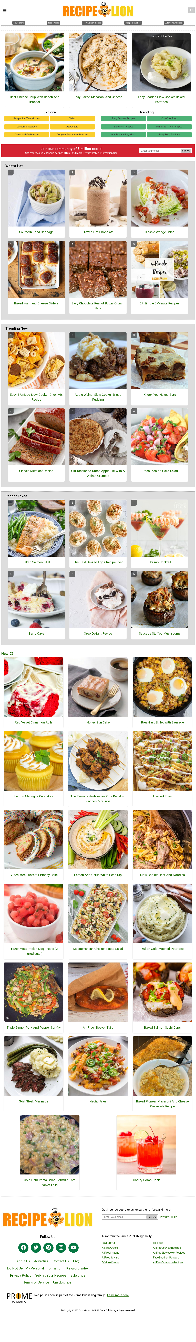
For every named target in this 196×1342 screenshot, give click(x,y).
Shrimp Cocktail (160, 562)
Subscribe (77, 1275)
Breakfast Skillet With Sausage (162, 722)
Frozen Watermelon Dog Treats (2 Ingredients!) (33, 951)
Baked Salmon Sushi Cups (162, 1027)
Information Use (108, 153)
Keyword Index (77, 1268)
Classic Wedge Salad (159, 232)
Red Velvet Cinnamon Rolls (34, 722)
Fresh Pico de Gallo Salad (160, 471)
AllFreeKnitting (110, 1252)
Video (72, 118)
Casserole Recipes (27, 126)
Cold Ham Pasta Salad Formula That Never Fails (49, 1182)
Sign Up (186, 150)
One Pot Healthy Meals (123, 134)
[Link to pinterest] (48, 1248)
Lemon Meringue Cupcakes (33, 796)
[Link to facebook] (23, 1248)
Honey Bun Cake (98, 722)
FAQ (76, 1261)
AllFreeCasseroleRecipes (168, 1262)
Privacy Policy (91, 153)
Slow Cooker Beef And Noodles (162, 875)
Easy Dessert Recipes (123, 118)
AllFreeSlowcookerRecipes (169, 1252)
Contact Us (61, 1261)
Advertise (41, 1261)
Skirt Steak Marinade (33, 1101)
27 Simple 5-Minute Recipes (160, 303)
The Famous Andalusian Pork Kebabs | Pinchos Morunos (98, 798)
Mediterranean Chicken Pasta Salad (98, 949)
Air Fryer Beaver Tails (98, 1027)
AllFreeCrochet (110, 1247)
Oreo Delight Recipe (98, 633)
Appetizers (72, 126)
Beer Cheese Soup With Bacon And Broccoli (34, 99)
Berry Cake (36, 633)
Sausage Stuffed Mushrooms (160, 633)
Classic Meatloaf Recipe (36, 471)
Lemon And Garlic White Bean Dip (98, 875)
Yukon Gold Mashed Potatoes (162, 949)
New (7, 654)
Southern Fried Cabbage (36, 232)
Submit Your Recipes (50, 1275)
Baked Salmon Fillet (36, 562)
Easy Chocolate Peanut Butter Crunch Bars (97, 305)
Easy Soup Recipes (169, 134)
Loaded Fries (162, 796)
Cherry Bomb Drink (146, 1180)
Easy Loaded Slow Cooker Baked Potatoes (161, 99)
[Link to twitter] (36, 1248)
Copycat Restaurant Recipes (72, 134)
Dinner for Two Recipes (169, 126)
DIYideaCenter (110, 1262)
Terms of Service (36, 1282)
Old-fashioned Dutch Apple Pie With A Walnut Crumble (98, 473)
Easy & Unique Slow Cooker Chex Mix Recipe (36, 397)
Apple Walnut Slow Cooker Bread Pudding (98, 397)
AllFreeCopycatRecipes (167, 1247)
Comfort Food (169, 118)
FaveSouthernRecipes (166, 1257)
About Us (23, 1261)
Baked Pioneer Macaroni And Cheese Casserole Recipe (162, 1103)
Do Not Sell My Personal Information (34, 1268)
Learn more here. (118, 1295)
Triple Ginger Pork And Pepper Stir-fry (34, 1027)
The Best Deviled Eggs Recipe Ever (98, 562)
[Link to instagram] (61, 1248)
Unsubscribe (62, 1282)
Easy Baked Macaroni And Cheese (98, 97)
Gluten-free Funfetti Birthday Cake (34, 875)
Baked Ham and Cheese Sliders (36, 303)
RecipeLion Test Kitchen (27, 118)
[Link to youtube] (73, 1248)
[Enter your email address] (124, 1217)
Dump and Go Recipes (27, 134)
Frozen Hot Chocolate (98, 232)
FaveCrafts (108, 1242)
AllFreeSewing (110, 1257)
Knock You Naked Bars (159, 395)
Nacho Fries (98, 1101)
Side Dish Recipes (123, 126)
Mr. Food (158, 1242)
